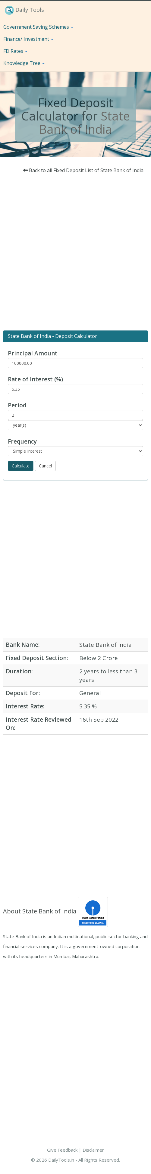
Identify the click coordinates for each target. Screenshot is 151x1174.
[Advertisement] (73, 253)
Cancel (45, 466)
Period (17, 405)
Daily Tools (24, 10)
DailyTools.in (61, 1160)
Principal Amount (33, 353)
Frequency (22, 441)
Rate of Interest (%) (35, 379)
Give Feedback (62, 1150)
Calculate (21, 466)
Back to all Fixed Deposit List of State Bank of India (83, 170)
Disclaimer (93, 1150)
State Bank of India (84, 122)
